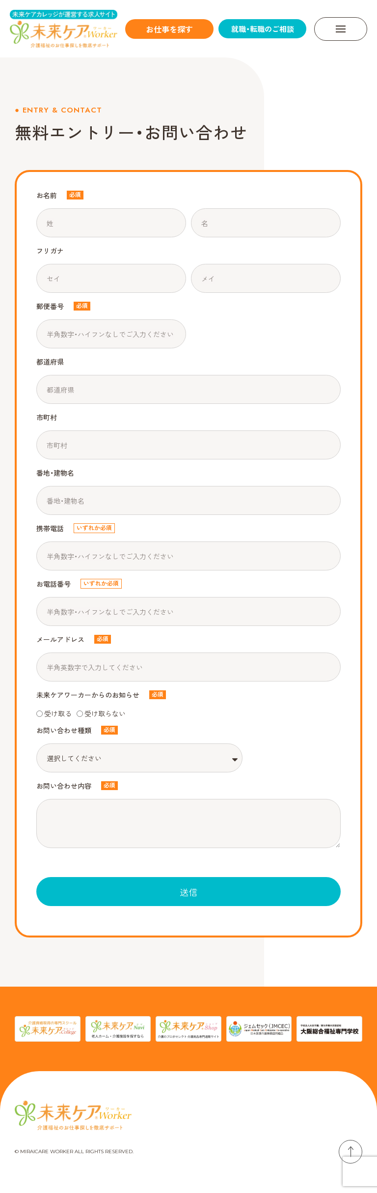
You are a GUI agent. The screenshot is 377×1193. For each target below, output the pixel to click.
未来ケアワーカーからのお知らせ (87, 694)
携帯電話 (50, 528)
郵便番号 (50, 306)
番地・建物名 (55, 472)
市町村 (46, 417)
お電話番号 (53, 583)
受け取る (58, 713)
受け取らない (105, 713)
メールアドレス (60, 639)
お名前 (46, 195)
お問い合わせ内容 (63, 785)
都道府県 (50, 361)
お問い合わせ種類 (63, 730)
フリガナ (50, 250)
